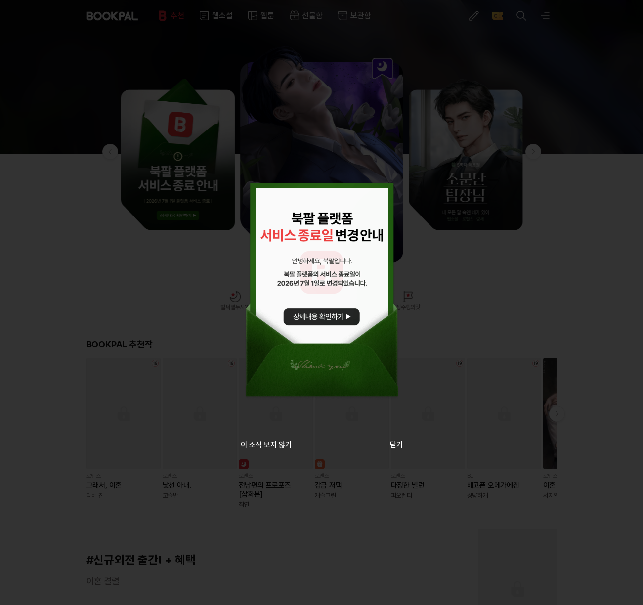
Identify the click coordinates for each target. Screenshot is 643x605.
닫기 (396, 444)
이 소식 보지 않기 (266, 444)
